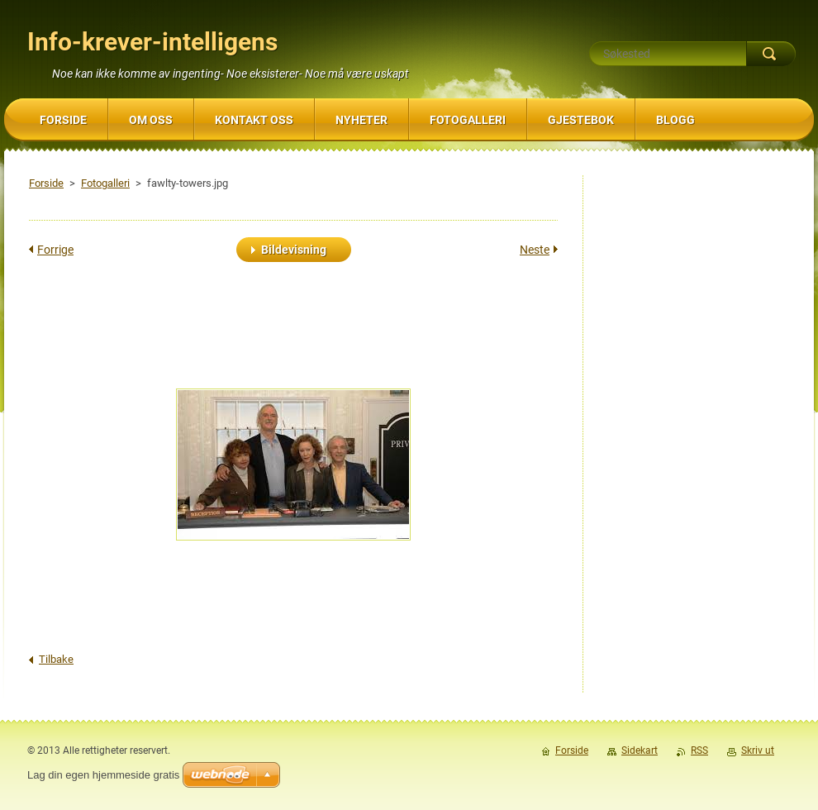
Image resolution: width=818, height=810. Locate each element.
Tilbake (56, 659)
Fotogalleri (105, 183)
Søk (771, 53)
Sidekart (639, 750)
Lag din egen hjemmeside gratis (103, 775)
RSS (699, 750)
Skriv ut (757, 750)
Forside (46, 183)
